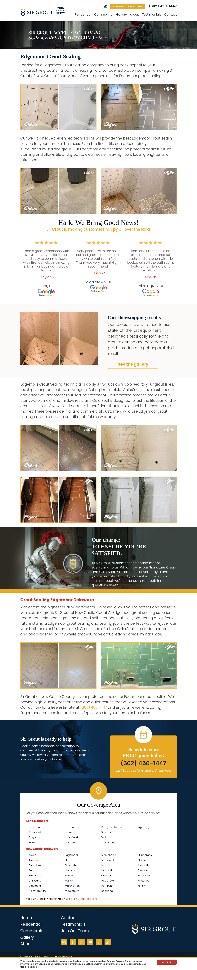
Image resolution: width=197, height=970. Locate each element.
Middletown (72, 891)
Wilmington (144, 875)
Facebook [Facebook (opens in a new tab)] (73, 942)
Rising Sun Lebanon (113, 827)
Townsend (144, 870)
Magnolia (71, 842)
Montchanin (108, 855)
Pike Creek (107, 880)
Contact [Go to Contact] (170, 14)
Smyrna (106, 832)
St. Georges (145, 855)
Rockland (107, 891)
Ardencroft (35, 860)
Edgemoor (71, 855)
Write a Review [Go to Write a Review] (105, 6)
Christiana (35, 880)
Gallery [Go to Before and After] (121, 14)
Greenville (71, 865)
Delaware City (37, 891)
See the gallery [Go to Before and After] (133, 364)
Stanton (142, 860)
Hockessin (71, 870)
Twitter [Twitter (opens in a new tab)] (81, 942)
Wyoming (143, 827)
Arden (32, 855)
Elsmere (69, 860)
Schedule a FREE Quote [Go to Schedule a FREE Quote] (128, 6)
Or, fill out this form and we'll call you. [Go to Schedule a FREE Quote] (143, 770)
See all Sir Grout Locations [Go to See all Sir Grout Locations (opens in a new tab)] (81, 899)
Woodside (107, 842)
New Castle (108, 860)
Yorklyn (142, 885)
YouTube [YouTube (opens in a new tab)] (90, 942)
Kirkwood (70, 875)
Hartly (32, 842)
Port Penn (107, 885)
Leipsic (69, 832)
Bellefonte (35, 875)
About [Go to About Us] (134, 14)
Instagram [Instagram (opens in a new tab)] (64, 942)
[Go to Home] (45, 12)
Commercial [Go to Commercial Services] (103, 14)
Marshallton (72, 885)
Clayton (33, 837)
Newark (106, 865)
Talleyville (143, 865)
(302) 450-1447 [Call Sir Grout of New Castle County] (163, 6)
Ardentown (35, 865)
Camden (34, 827)
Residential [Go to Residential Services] (83, 14)
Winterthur (144, 880)
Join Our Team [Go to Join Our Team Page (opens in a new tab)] (75, 931)
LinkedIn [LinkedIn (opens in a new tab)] (99, 942)
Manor (69, 880)
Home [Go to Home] (26, 917)
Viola (104, 837)
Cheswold (35, 832)
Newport (106, 870)
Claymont (35, 885)
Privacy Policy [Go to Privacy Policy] (124, 961)
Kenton (69, 827)
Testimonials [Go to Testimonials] (151, 14)
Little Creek (71, 837)
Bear (31, 870)
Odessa (106, 875)
